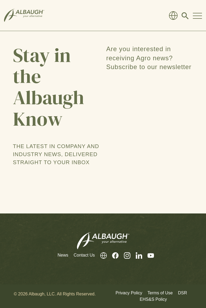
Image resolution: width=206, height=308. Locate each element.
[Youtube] (148, 255)
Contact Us (84, 255)
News (62, 255)
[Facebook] (113, 255)
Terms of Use (160, 293)
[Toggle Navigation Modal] (197, 15)
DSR (182, 293)
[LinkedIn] (136, 255)
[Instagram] (124, 255)
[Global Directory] (173, 15)
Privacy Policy (129, 293)
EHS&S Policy (153, 299)
